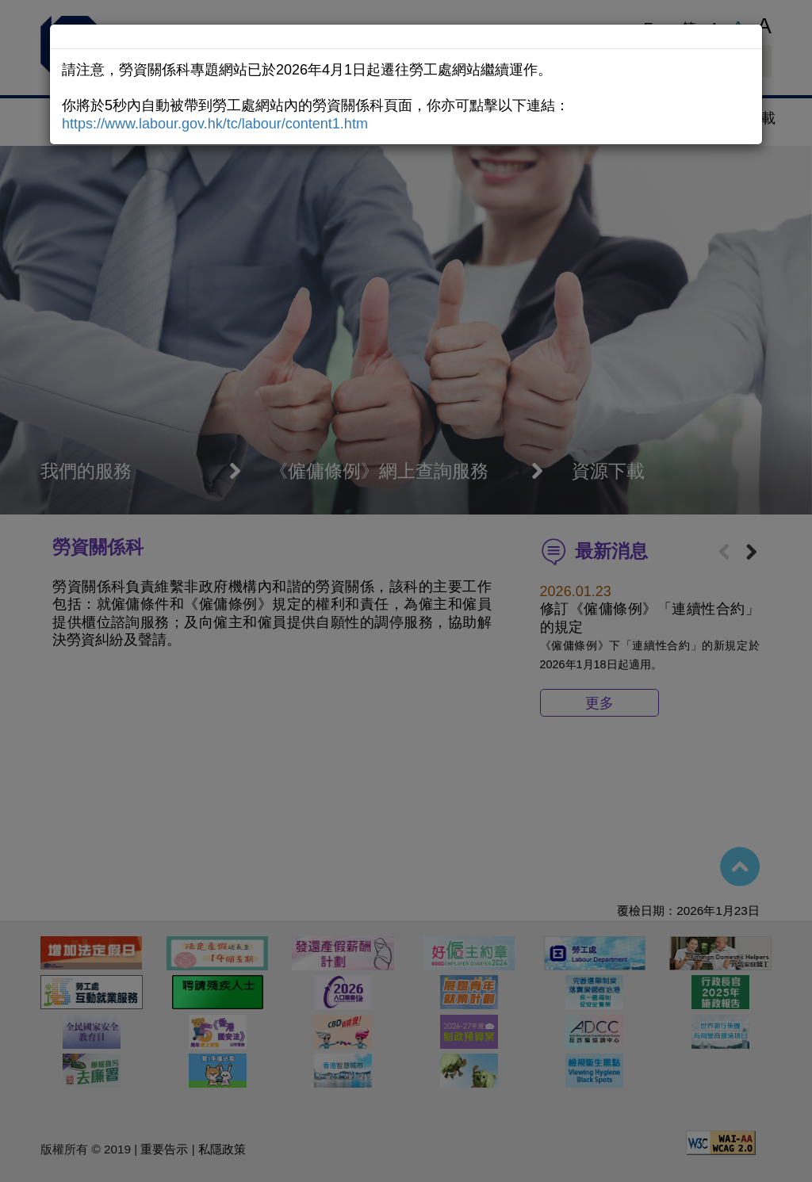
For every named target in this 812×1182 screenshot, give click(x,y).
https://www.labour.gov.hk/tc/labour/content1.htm (215, 124)
